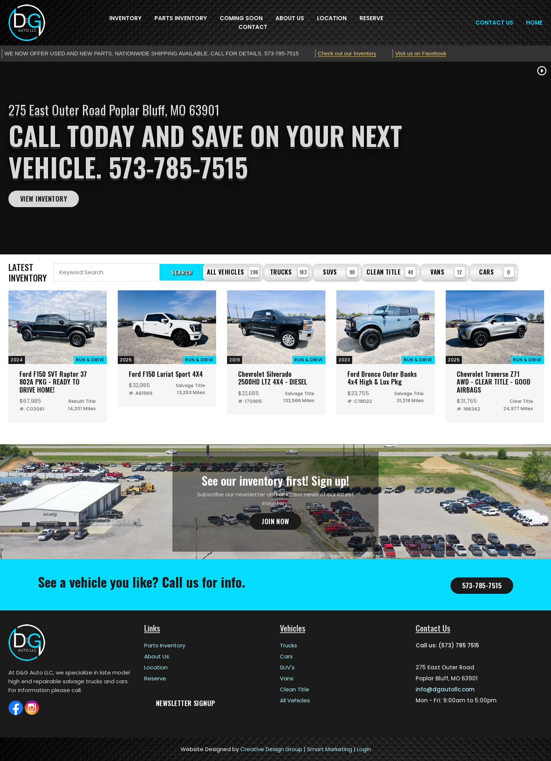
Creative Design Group (271, 749)
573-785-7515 (481, 585)
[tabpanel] (275, 158)
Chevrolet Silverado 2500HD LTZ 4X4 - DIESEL (272, 378)
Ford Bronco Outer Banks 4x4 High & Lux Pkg (382, 378)
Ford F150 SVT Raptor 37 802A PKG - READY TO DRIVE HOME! (53, 381)
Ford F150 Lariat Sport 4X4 (166, 374)
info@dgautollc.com (445, 689)
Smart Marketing (329, 749)
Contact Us (494, 22)
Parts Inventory (180, 18)
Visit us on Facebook (420, 53)
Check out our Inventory (347, 53)
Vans (447, 271)
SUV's (287, 667)
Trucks (289, 271)
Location (332, 18)
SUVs (340, 271)
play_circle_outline (541, 70)
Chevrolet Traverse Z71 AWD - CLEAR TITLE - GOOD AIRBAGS (493, 381)
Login (364, 749)
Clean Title (391, 271)
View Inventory (43, 198)
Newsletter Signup (185, 703)
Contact (252, 27)
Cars (496, 271)
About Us (290, 18)
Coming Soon (241, 18)
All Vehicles (233, 271)
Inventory (125, 18)
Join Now (275, 521)
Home (534, 22)
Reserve (371, 18)
